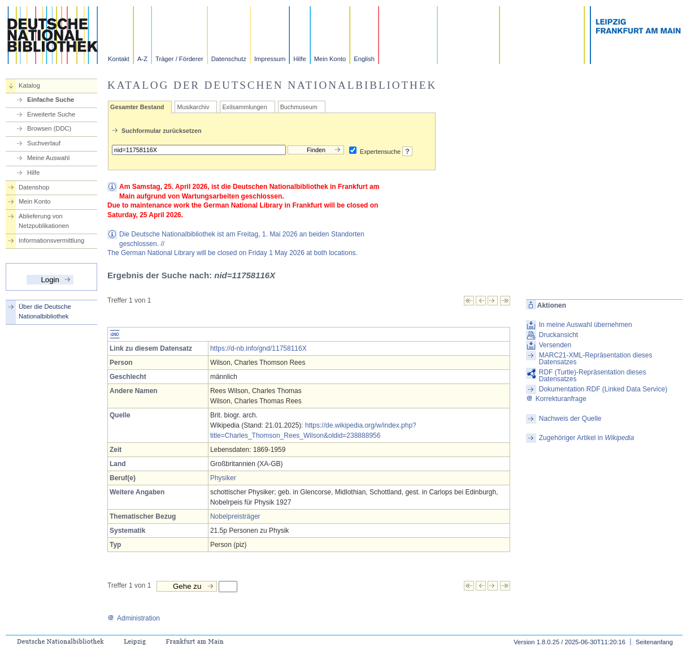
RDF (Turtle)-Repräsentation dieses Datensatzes (592, 375)
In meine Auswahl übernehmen (585, 325)
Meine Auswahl (48, 157)
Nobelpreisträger (235, 516)
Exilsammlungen (244, 107)
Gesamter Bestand (137, 107)
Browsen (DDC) (49, 128)
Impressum (269, 58)
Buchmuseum (299, 107)
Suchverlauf (43, 143)
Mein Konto (330, 58)
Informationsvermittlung (51, 240)
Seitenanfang (654, 642)
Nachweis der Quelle (570, 419)
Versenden (555, 345)
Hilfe (299, 58)
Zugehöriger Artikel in (586, 438)
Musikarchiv (193, 107)
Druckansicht (558, 335)
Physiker (223, 478)
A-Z (142, 58)
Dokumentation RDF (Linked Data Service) (603, 389)
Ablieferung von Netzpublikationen (44, 221)
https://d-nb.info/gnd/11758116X (258, 348)
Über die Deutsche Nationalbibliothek (45, 311)
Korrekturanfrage (556, 399)
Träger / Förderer (179, 58)
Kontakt (118, 58)
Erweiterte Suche (51, 114)
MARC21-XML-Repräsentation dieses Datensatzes (596, 358)
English (364, 58)
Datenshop (34, 187)
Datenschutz (228, 58)
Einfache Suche (50, 99)
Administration (133, 618)
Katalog (29, 85)
